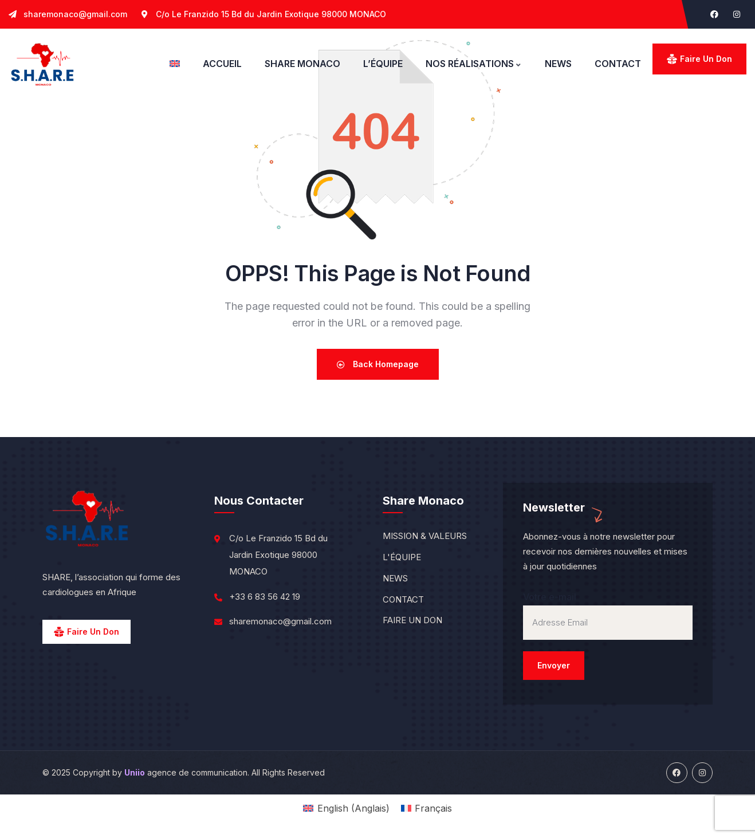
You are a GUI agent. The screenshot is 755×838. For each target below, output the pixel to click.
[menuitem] (175, 64)
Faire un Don (93, 631)
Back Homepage (378, 364)
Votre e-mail (608, 635)
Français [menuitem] (433, 808)
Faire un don (706, 59)
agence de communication (185, 772)
